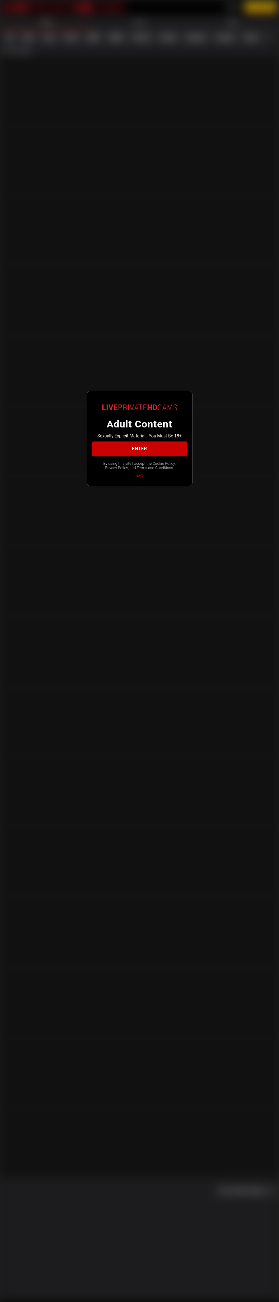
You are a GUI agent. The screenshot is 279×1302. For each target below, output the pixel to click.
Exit (140, 475)
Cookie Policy (164, 463)
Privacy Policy (116, 468)
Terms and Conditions (155, 468)
